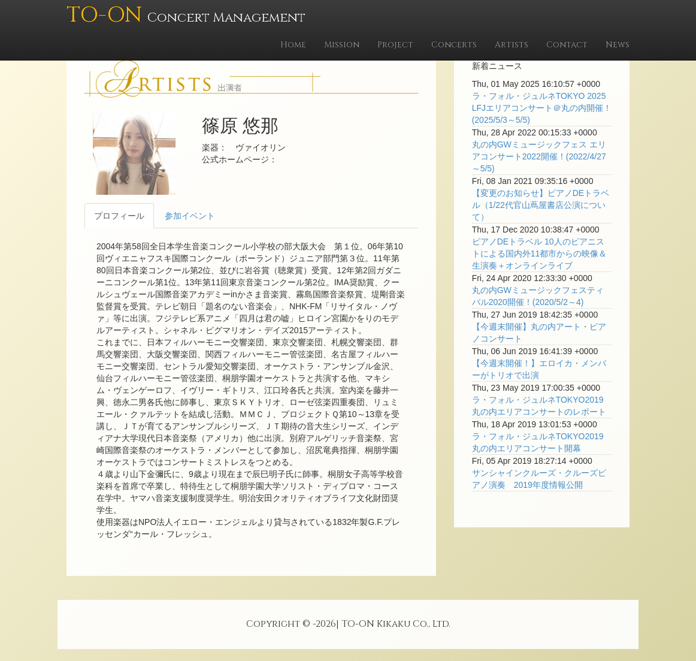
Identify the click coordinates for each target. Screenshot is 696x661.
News (618, 44)
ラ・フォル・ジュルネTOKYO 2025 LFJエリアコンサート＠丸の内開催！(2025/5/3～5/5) (542, 108)
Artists (511, 44)
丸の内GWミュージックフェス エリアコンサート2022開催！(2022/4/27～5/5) (539, 156)
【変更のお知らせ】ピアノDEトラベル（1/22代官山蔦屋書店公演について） (540, 205)
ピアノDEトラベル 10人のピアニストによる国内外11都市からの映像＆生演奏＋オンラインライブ (539, 253)
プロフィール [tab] (119, 216)
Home (293, 44)
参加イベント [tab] (190, 216)
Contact (567, 44)
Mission (341, 44)
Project (395, 44)
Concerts (454, 44)
